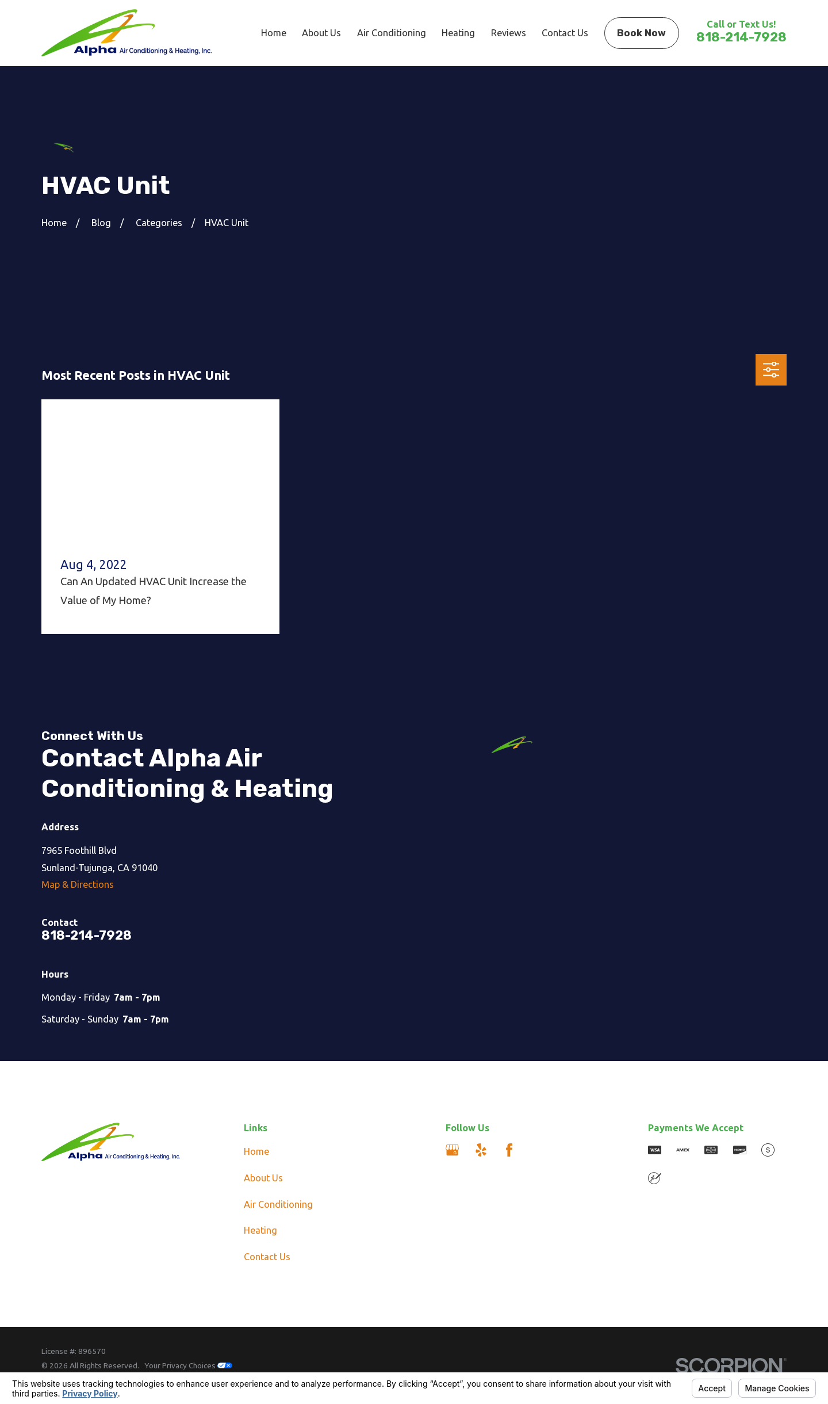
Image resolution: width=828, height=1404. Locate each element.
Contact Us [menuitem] (565, 33)
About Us (263, 1178)
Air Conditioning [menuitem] (391, 33)
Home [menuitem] (273, 33)
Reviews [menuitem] (508, 33)
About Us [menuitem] (321, 33)
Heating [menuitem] (458, 33)
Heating (260, 1230)
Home (256, 1151)
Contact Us (267, 1257)
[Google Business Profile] (452, 1150)
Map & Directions (77, 884)
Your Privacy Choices (188, 1365)
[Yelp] (481, 1150)
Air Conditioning (278, 1204)
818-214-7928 (741, 37)
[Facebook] (509, 1150)
